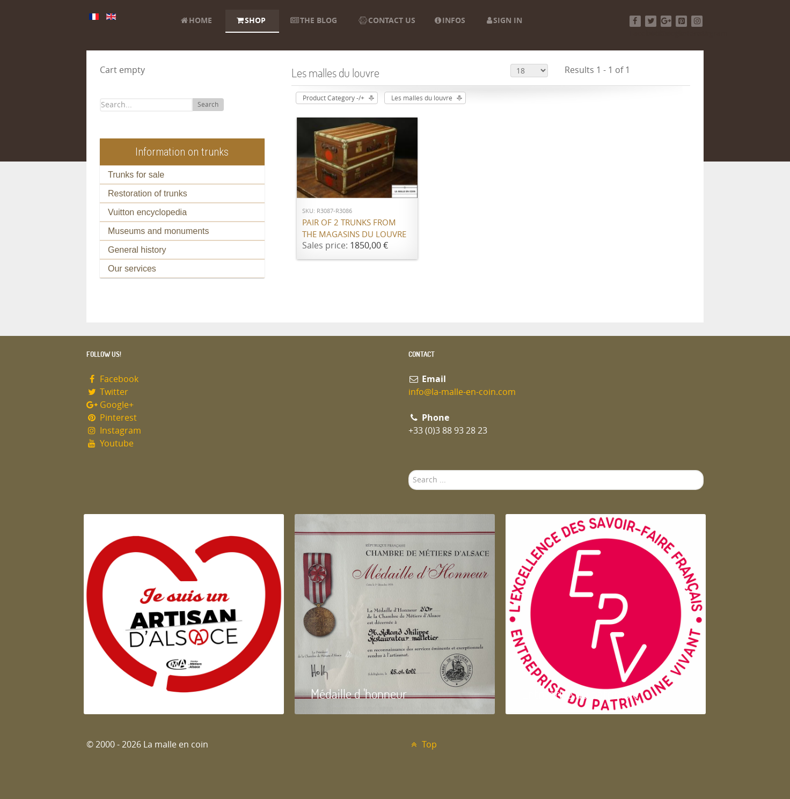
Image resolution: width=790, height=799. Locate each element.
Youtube (110, 443)
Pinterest (111, 418)
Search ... (408, 470)
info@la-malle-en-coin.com (462, 392)
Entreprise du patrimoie (580, 693)
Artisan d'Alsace (138, 693)
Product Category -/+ (333, 98)
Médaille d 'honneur (359, 693)
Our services (132, 268)
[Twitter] (650, 21)
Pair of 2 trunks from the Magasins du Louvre (354, 229)
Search (208, 104)
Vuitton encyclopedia (147, 212)
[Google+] (666, 21)
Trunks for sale (136, 174)
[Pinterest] (681, 21)
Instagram (113, 431)
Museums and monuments (158, 231)
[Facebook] (635, 21)
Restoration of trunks (147, 193)
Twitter (107, 392)
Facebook (112, 379)
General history (137, 249)
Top (422, 744)
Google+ (110, 405)
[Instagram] (697, 21)
